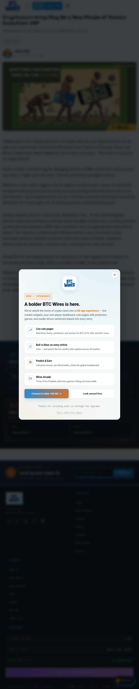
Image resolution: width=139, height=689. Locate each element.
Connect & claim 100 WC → (46, 393)
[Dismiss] (114, 274)
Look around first (92, 393)
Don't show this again (69, 412)
